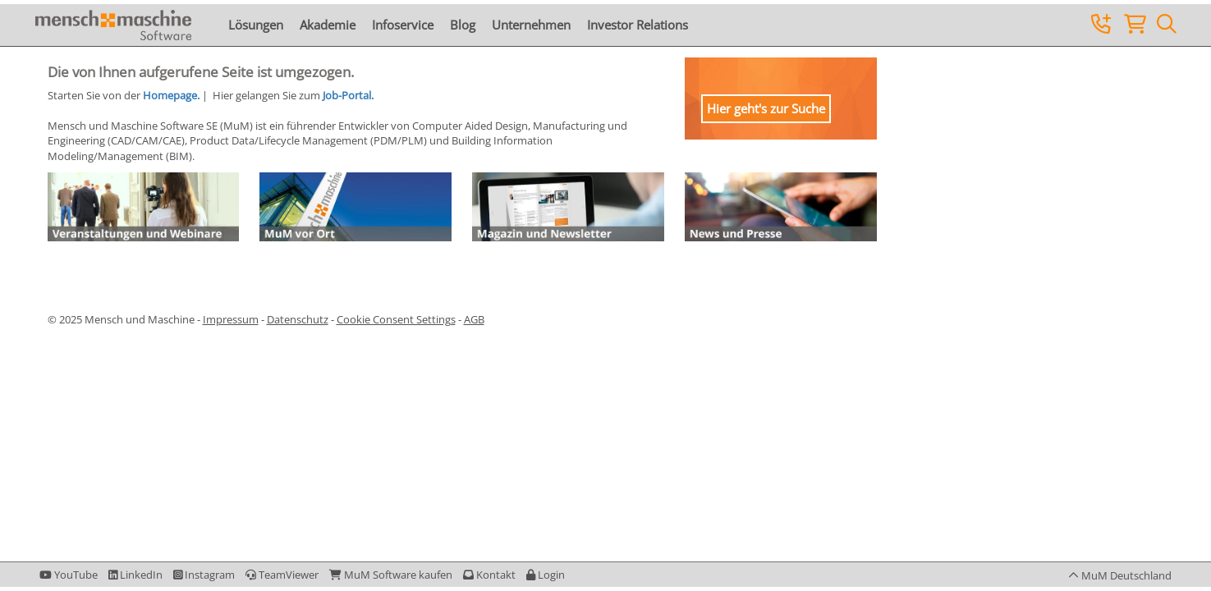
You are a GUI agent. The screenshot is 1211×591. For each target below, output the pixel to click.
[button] (545, 574)
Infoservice (402, 24)
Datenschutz (297, 319)
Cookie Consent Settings (396, 319)
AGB (474, 319)
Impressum (231, 319)
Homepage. (171, 95)
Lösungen (255, 24)
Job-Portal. (348, 95)
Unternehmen (531, 24)
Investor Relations (637, 24)
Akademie (328, 24)
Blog (462, 24)
